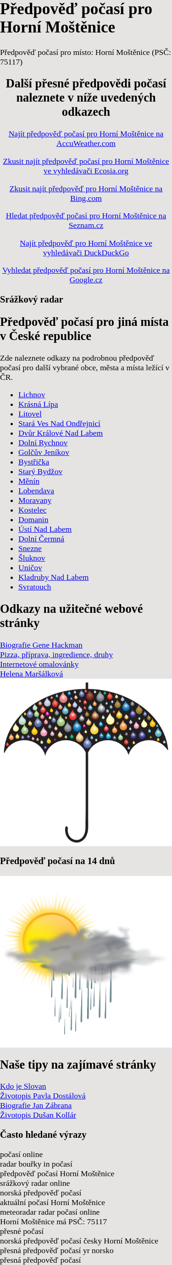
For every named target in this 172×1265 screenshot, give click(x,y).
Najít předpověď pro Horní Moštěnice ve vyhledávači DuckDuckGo (86, 247)
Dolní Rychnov (42, 442)
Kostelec (32, 509)
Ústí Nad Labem (45, 529)
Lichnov (31, 394)
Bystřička (33, 461)
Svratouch (34, 586)
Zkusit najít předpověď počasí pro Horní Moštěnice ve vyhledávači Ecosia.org (86, 166)
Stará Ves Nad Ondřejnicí (59, 423)
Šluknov (31, 557)
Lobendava (36, 490)
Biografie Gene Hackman (41, 644)
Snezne (30, 548)
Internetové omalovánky (39, 664)
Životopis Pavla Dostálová (43, 1095)
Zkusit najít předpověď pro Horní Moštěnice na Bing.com (86, 193)
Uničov (30, 567)
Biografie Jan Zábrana (36, 1105)
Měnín (28, 481)
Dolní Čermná (41, 538)
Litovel (30, 413)
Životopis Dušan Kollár (38, 1114)
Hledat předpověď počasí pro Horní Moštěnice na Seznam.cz (86, 220)
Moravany (34, 500)
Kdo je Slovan (23, 1086)
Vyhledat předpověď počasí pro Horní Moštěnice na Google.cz (86, 274)
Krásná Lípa (38, 404)
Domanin (33, 519)
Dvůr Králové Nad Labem (60, 433)
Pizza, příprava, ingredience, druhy (56, 654)
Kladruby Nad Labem (53, 577)
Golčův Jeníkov (43, 452)
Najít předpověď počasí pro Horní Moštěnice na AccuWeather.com (86, 138)
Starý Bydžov (40, 471)
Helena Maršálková (31, 673)
